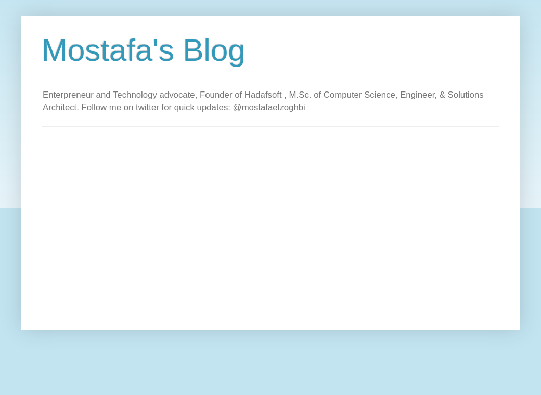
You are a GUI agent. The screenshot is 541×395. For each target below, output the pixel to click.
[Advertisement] (97, 224)
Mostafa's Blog (144, 50)
